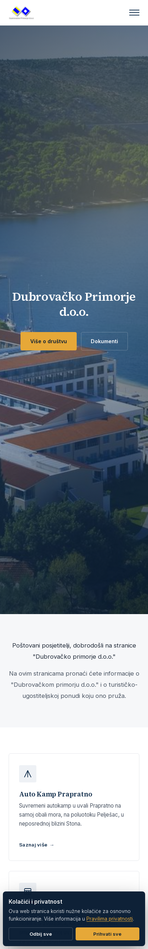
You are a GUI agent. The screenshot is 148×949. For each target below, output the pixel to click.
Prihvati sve (107, 934)
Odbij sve (41, 934)
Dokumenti (104, 341)
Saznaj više (33, 845)
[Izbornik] (134, 13)
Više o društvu (48, 341)
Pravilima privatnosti (109, 919)
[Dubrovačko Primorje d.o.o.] (21, 12)
